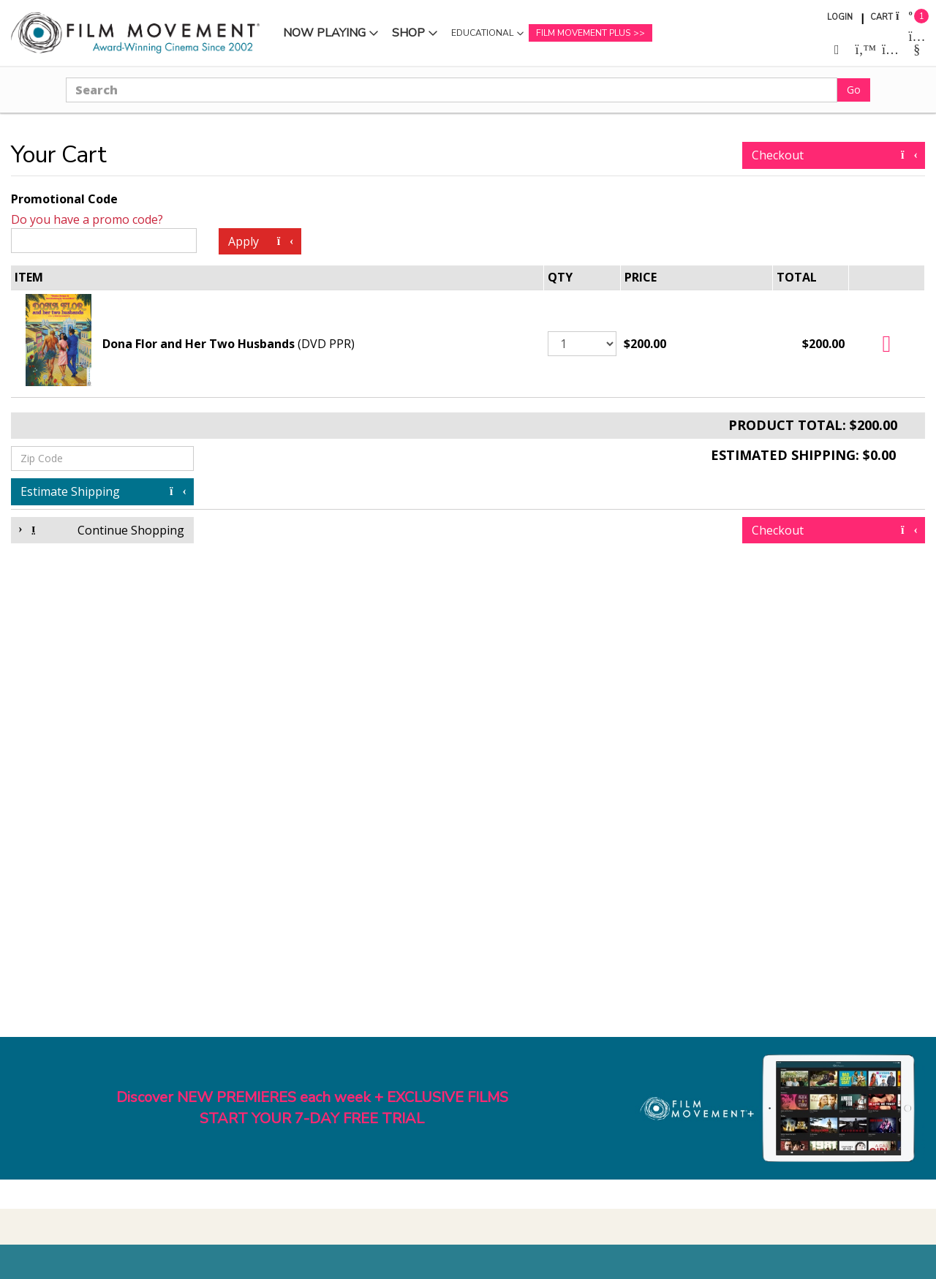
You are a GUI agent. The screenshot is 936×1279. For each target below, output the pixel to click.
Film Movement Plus (583, 33)
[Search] (451, 90)
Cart (881, 17)
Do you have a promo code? (87, 219)
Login (840, 17)
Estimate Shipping (102, 491)
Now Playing (324, 33)
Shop (408, 33)
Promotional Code (64, 199)
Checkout (834, 155)
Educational (482, 33)
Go (854, 90)
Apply (259, 241)
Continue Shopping (102, 530)
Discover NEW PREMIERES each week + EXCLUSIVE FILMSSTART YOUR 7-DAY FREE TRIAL (312, 1107)
